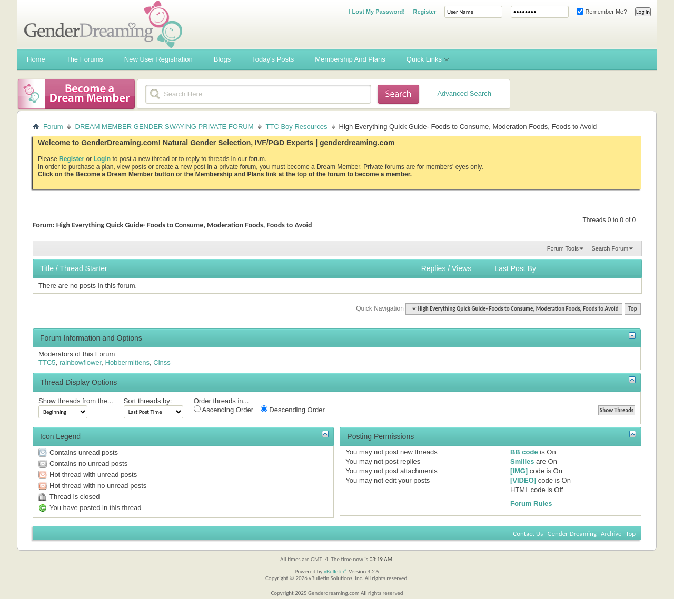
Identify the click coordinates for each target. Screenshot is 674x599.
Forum (53, 127)
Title (47, 268)
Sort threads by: (148, 401)
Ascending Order (223, 409)
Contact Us (528, 533)
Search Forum (609, 248)
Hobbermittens (127, 362)
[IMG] (519, 471)
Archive (611, 533)
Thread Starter (83, 268)
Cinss (162, 362)
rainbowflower (81, 362)
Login (102, 159)
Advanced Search (464, 93)
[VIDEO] (523, 480)
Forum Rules (531, 503)
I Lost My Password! (376, 11)
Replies (433, 268)
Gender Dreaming (572, 533)
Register (424, 11)
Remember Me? (602, 11)
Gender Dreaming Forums (103, 24)
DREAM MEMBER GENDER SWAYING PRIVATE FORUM (164, 127)
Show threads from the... (75, 401)
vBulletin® (336, 571)
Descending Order (293, 409)
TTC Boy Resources (297, 127)
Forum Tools (563, 248)
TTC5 (47, 362)
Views (461, 268)
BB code (524, 452)
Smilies (522, 461)
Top (632, 308)
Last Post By (515, 268)
